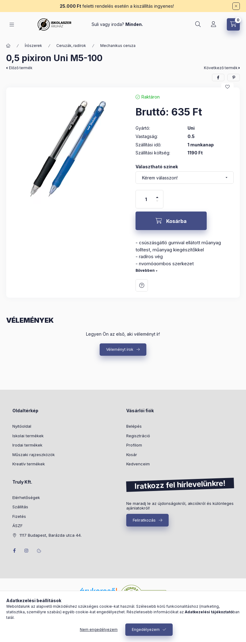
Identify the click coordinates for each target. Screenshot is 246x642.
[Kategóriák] (11, 24)
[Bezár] (236, 6)
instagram (26, 550)
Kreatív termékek (28, 463)
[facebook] (218, 77)
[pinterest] (233, 77)
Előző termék (20, 67)
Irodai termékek (27, 445)
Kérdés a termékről (142, 285)
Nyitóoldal (21, 426)
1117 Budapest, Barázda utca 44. (50, 535)
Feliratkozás (144, 520)
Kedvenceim (138, 463)
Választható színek (157, 166)
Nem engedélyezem (99, 629)
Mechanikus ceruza (118, 45)
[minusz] (157, 203)
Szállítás (20, 506)
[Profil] (213, 24)
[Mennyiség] (146, 199)
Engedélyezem (146, 629)
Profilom (134, 445)
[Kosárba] (171, 221)
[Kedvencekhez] (227, 86)
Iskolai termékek (28, 435)
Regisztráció (138, 435)
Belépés (134, 426)
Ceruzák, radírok (71, 45)
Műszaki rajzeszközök (33, 454)
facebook (14, 550)
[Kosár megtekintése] (233, 24)
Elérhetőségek (26, 497)
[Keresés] (198, 24)
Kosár (131, 454)
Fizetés (19, 516)
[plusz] (157, 194)
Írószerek (33, 45)
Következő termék (221, 67)
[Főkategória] (8, 45)
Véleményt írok (119, 349)
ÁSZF (17, 525)
